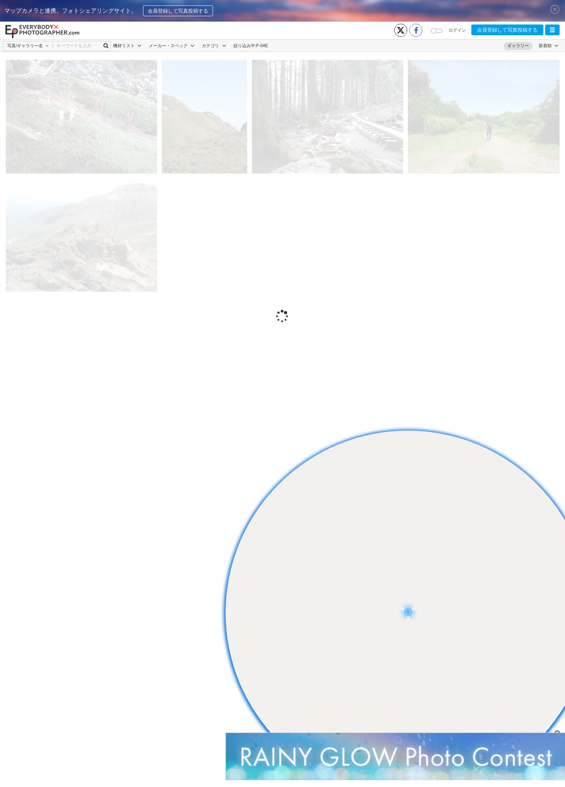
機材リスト (127, 45)
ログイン (457, 30)
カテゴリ (214, 45)
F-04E (262, 45)
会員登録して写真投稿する (178, 11)
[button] (552, 29)
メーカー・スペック (172, 45)
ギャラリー (518, 45)
